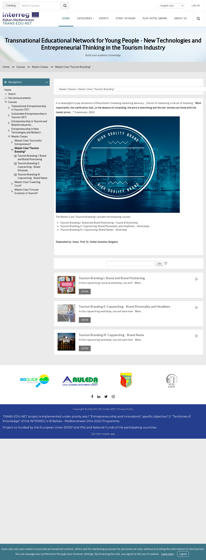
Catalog (11, 5)
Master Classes (19, 136)
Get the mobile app (103, 433)
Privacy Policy (125, 409)
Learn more (167, 554)
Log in (196, 5)
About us (180, 18)
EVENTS (104, 18)
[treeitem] (26, 90)
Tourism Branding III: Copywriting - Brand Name (111, 335)
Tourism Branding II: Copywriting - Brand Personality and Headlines (124, 307)
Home (66, 18)
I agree (183, 554)
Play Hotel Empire (155, 18)
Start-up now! (126, 18)
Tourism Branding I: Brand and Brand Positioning (112, 278)
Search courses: (97, 263)
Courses (12, 102)
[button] (199, 18)
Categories (84, 18)
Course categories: (156, 83)
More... (139, 283)
